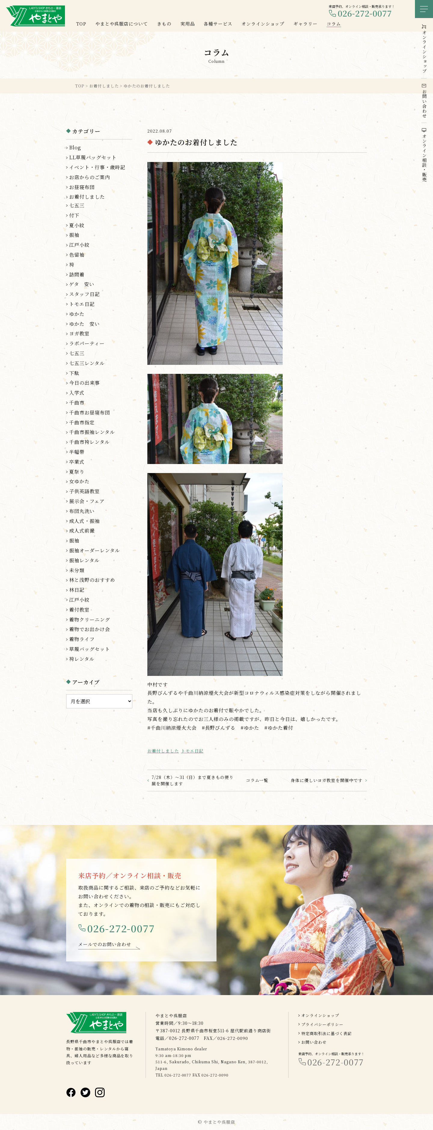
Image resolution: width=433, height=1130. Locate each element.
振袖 (74, 234)
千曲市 (76, 402)
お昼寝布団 (82, 187)
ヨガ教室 (79, 333)
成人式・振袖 (84, 521)
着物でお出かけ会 (89, 629)
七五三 (76, 205)
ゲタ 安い (81, 284)
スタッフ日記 (84, 294)
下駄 (74, 373)
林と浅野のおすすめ (92, 579)
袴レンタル (81, 658)
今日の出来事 (84, 382)
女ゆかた (79, 481)
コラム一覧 (257, 780)
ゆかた (76, 313)
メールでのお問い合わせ (104, 948)
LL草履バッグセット (93, 157)
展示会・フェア (87, 501)
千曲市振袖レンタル (92, 432)
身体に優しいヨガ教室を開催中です (327, 780)
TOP (81, 23)
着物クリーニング (89, 619)
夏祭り (76, 471)
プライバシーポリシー (322, 1024)
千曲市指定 (82, 422)
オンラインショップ (320, 1015)
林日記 (76, 589)
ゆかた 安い (84, 323)
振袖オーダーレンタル (94, 550)
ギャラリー (305, 23)
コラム (334, 23)
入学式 (76, 392)
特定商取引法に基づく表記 (326, 1033)
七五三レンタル (87, 363)
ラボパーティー (87, 343)
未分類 (76, 570)
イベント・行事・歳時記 (97, 167)
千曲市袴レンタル (89, 441)
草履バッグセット (89, 649)
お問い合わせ (314, 1042)
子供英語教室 (84, 491)
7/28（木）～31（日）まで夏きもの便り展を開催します (193, 780)
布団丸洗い (82, 511)
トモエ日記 (192, 751)
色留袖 (76, 254)
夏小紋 (76, 225)
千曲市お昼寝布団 (89, 412)
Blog (75, 147)
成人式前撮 (82, 530)
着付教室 (79, 609)
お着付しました (163, 751)
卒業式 (76, 461)
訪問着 (76, 274)
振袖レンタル (84, 560)
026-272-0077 (365, 13)
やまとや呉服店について (121, 23)
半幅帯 (76, 451)
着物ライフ (82, 639)
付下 (74, 215)
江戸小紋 (79, 244)
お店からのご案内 (89, 177)
